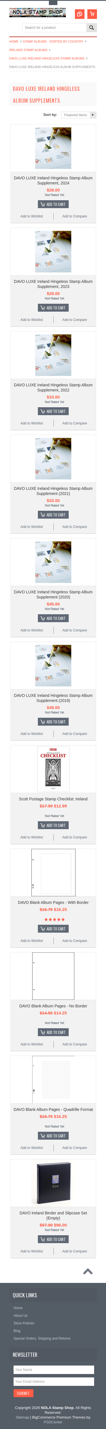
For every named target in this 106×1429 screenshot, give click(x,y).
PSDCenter (53, 1422)
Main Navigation (14, 28)
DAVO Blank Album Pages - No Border (53, 1006)
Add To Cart (56, 204)
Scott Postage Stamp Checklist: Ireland (53, 799)
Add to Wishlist (31, 216)
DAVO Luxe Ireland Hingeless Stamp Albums (47, 58)
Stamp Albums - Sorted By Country (53, 41)
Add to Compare (74, 216)
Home (14, 41)
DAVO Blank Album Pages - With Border (53, 902)
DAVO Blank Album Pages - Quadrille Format (53, 1109)
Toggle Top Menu (53, 3)
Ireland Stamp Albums (28, 50)
